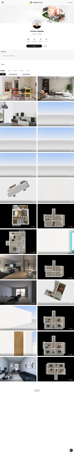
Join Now (70, 2)
